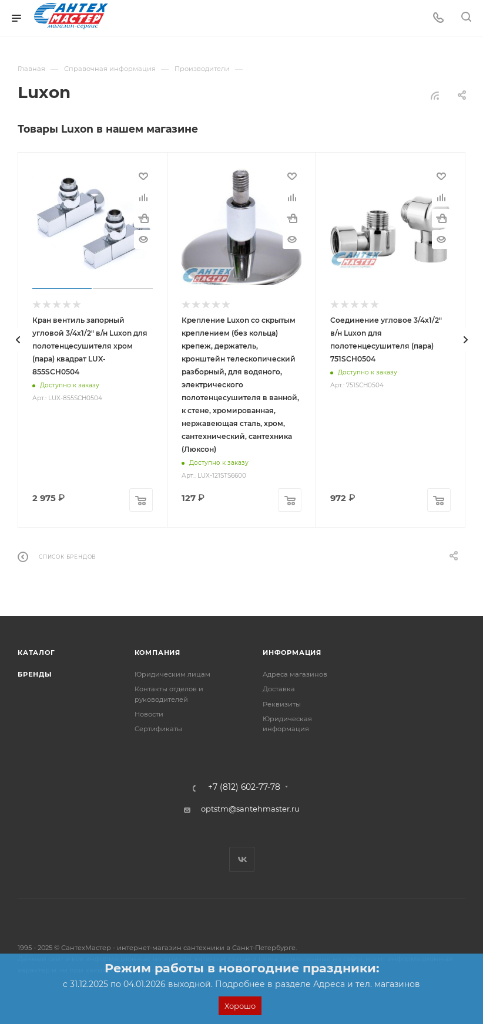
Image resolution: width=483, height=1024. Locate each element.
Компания (157, 652)
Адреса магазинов (295, 674)
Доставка (279, 689)
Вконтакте (241, 859)
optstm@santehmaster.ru (250, 808)
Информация (292, 652)
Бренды (35, 674)
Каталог (36, 652)
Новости (149, 714)
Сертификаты (158, 729)
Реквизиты (282, 704)
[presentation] (17, 340)
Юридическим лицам (172, 674)
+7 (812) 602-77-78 (244, 787)
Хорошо (240, 1006)
